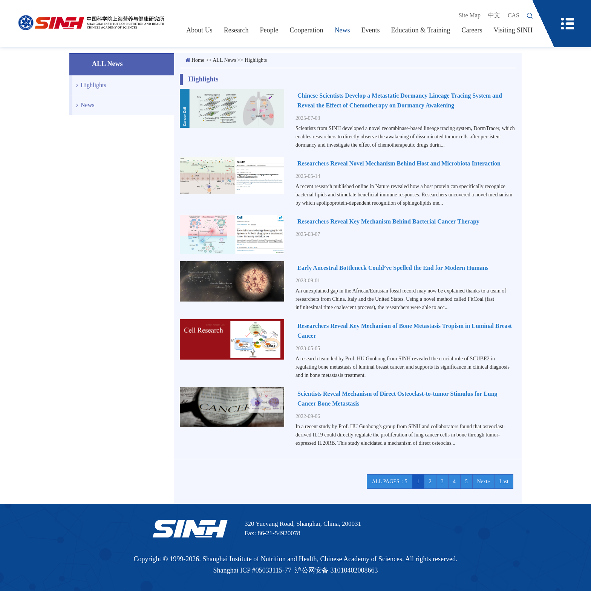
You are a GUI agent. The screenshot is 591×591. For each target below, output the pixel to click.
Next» (483, 481)
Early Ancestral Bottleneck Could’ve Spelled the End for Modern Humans (392, 268)
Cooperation (306, 30)
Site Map (470, 15)
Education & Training (420, 30)
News (342, 30)
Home (197, 60)
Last (503, 481)
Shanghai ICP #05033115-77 (252, 570)
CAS (513, 15)
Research (236, 30)
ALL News (224, 60)
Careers (472, 30)
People (269, 30)
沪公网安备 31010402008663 (336, 570)
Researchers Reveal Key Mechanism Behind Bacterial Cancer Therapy (388, 221)
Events (370, 30)
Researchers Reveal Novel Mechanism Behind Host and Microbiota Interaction (399, 163)
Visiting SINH (513, 30)
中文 (494, 15)
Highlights (89, 85)
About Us (199, 30)
